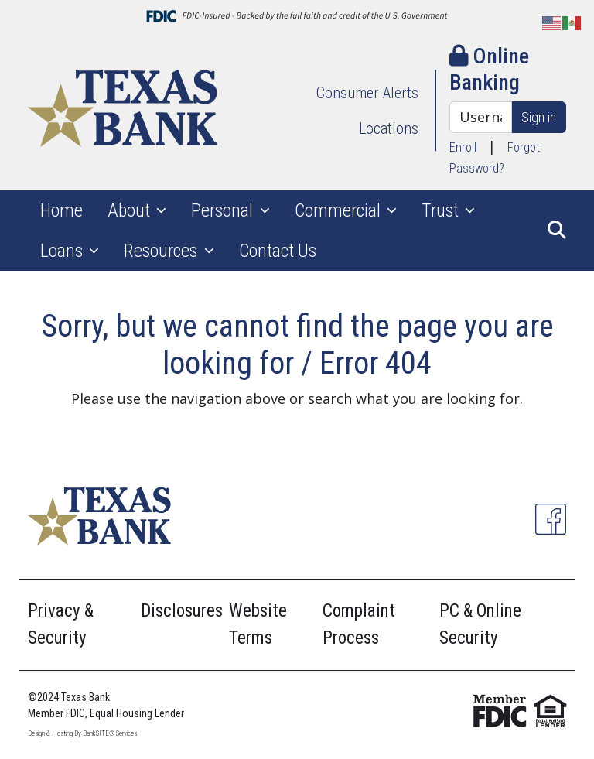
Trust (442, 210)
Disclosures (182, 610)
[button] (557, 230)
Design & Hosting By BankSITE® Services (82, 733)
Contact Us (277, 251)
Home (61, 210)
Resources (162, 251)
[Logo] (122, 111)
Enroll (462, 147)
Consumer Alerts (367, 93)
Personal (224, 210)
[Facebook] (550, 519)
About (131, 210)
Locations (388, 128)
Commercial (339, 210)
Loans (63, 251)
